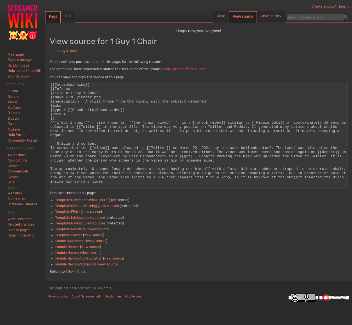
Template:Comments (71, 221)
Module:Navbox (67, 274)
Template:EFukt (67, 233)
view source (99, 221)
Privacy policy (58, 317)
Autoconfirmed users (189, 69)
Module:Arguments (70, 262)
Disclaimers (113, 317)
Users (166, 69)
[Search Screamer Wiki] (315, 17)
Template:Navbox (69, 244)
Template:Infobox (69, 239)
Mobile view (133, 317)
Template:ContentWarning (76, 227)
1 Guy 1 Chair (67, 51)
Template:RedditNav (71, 250)
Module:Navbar (67, 268)
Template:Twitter (68, 256)
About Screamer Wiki (87, 317)
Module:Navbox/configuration (78, 279)
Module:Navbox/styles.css (76, 285)
